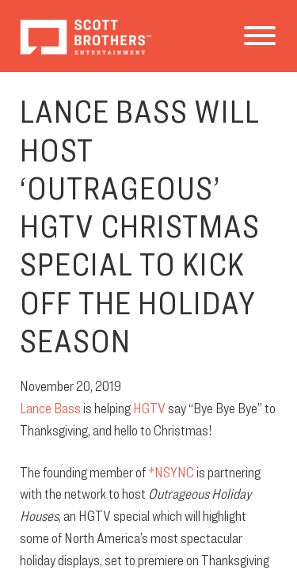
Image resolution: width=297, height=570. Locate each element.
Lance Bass (50, 407)
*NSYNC (171, 472)
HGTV (149, 407)
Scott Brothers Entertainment (85, 36)
